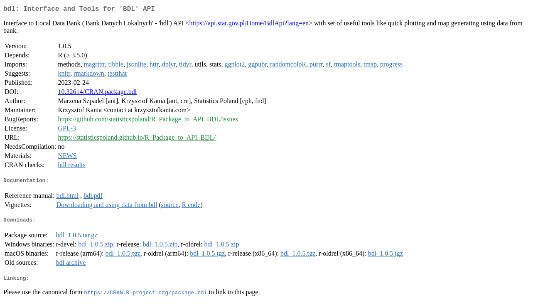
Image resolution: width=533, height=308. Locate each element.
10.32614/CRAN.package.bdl (97, 93)
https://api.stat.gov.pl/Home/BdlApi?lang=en (249, 24)
